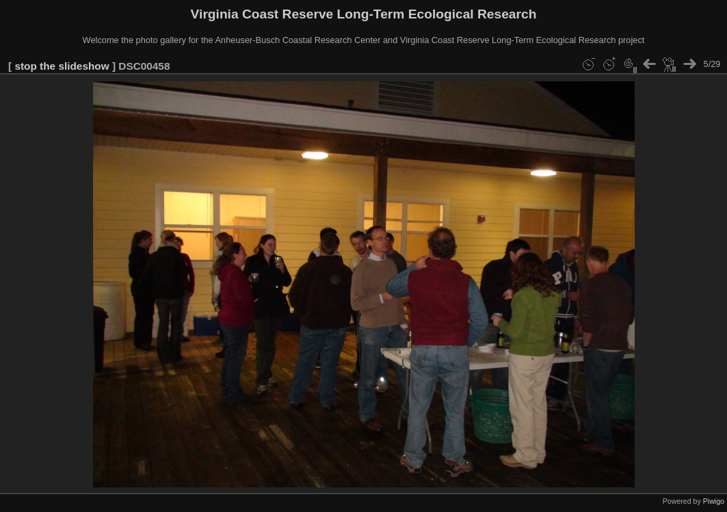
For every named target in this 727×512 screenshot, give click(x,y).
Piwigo (713, 501)
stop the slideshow (61, 66)
